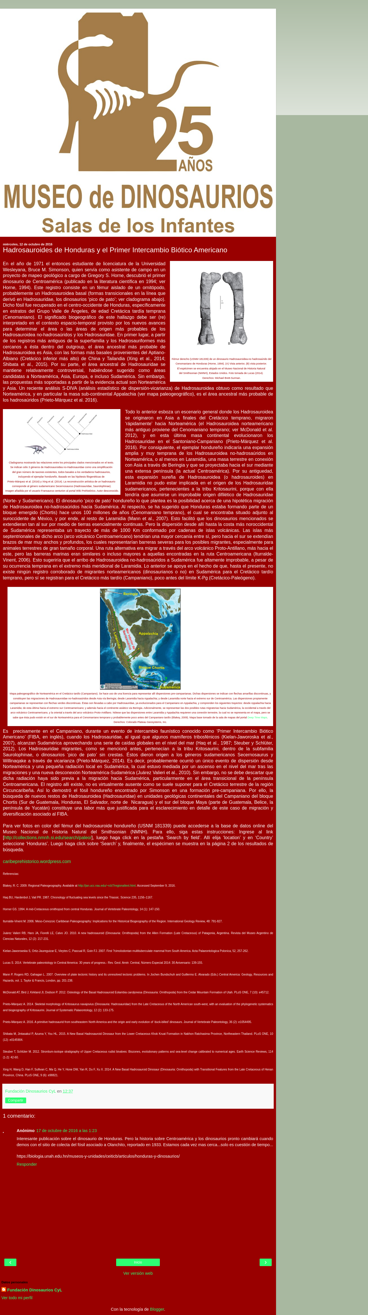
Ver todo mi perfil (16, 1297)
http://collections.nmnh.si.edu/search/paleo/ (47, 837)
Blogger (157, 1309)
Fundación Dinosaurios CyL (34, 1290)
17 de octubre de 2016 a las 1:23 (66, 1130)
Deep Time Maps (257, 717)
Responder (27, 1164)
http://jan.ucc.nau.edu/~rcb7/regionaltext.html (107, 885)
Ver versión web (138, 1273)
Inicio (138, 1262)
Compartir (15, 1100)
